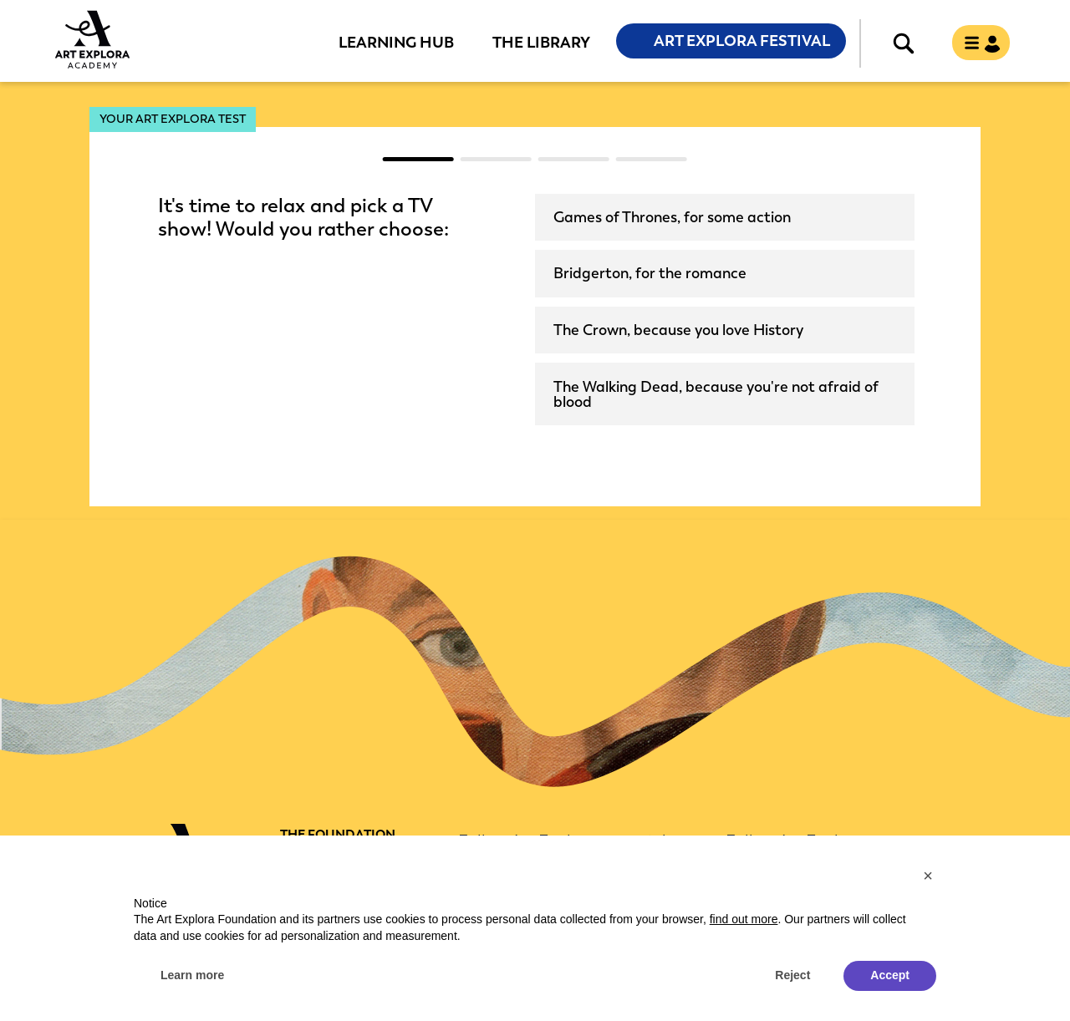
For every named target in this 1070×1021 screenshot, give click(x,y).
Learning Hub (396, 41)
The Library (541, 41)
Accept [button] (890, 975)
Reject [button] (792, 975)
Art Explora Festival (742, 41)
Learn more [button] (192, 975)
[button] (928, 875)
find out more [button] (744, 919)
